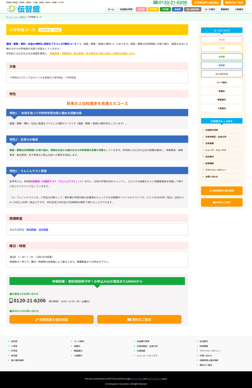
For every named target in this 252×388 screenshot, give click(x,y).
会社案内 (209, 156)
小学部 (153, 9)
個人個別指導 (192, 9)
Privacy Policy (136, 378)
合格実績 (209, 143)
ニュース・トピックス (215, 149)
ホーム (111, 9)
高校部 (177, 9)
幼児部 (141, 9)
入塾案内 (239, 9)
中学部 (165, 9)
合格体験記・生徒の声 (215, 136)
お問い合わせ (211, 176)
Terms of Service (154, 378)
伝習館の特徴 (126, 9)
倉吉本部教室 (17, 229)
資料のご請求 (139, 319)
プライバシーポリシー (215, 169)
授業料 (222, 91)
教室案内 (225, 9)
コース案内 (210, 9)
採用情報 (209, 163)
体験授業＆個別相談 (51, 319)
